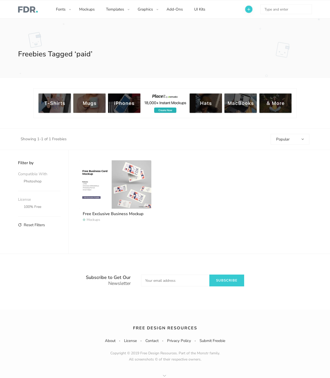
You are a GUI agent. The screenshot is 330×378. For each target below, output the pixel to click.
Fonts (60, 9)
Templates (115, 9)
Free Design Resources (165, 328)
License (130, 340)
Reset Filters (31, 224)
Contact (152, 340)
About (110, 340)
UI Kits (199, 9)
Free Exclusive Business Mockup (113, 214)
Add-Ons (175, 9)
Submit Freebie (212, 340)
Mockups (87, 9)
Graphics (145, 9)
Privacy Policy (179, 340)
